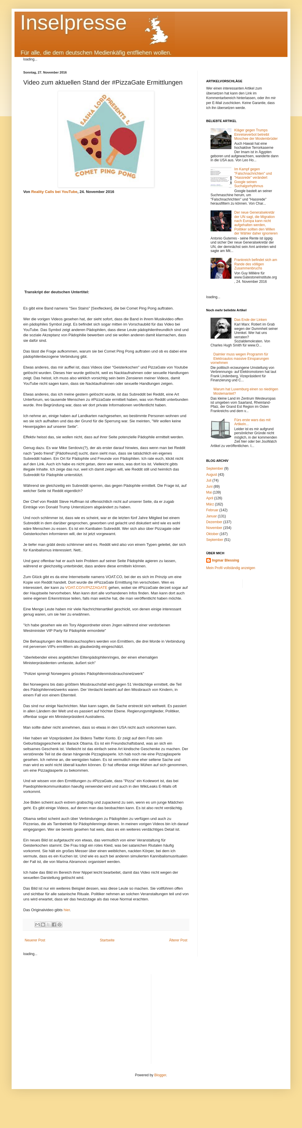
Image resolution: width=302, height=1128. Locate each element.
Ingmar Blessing (225, 560)
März (210, 504)
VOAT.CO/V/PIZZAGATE (86, 587)
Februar (212, 510)
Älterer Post (178, 940)
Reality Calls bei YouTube (54, 192)
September (214, 468)
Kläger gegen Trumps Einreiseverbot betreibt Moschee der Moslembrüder (256, 134)
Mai (209, 492)
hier (67, 910)
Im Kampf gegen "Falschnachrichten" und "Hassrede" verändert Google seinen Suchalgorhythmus (253, 177)
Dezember (214, 522)
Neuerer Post (35, 940)
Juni (209, 487)
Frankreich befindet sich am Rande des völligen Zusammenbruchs (255, 264)
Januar (211, 516)
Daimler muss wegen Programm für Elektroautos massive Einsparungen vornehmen (240, 358)
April (209, 498)
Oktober (212, 534)
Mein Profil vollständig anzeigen (230, 568)
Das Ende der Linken (250, 320)
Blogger (160, 1075)
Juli (208, 480)
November (214, 528)
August (211, 475)
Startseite (107, 940)
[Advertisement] (217, 1014)
